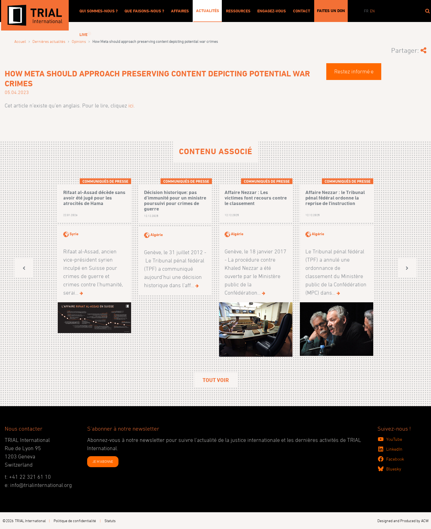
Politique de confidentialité (75, 520)
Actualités (207, 10)
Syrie (74, 233)
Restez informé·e (354, 71)
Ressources (238, 11)
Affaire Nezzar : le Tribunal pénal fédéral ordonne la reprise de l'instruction (335, 197)
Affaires (180, 11)
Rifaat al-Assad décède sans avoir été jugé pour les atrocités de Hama (94, 197)
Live (83, 34)
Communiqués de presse (105, 181)
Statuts (110, 520)
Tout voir (216, 380)
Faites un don (331, 10)
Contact (301, 11)
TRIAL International (30, 520)
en (372, 11)
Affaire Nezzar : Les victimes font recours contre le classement (256, 197)
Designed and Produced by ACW (403, 520)
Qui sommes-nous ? (98, 11)
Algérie (156, 234)
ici (131, 106)
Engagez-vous (271, 11)
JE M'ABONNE (102, 461)
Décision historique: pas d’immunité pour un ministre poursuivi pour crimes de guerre (175, 200)
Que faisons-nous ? (144, 11)
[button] (24, 268)
